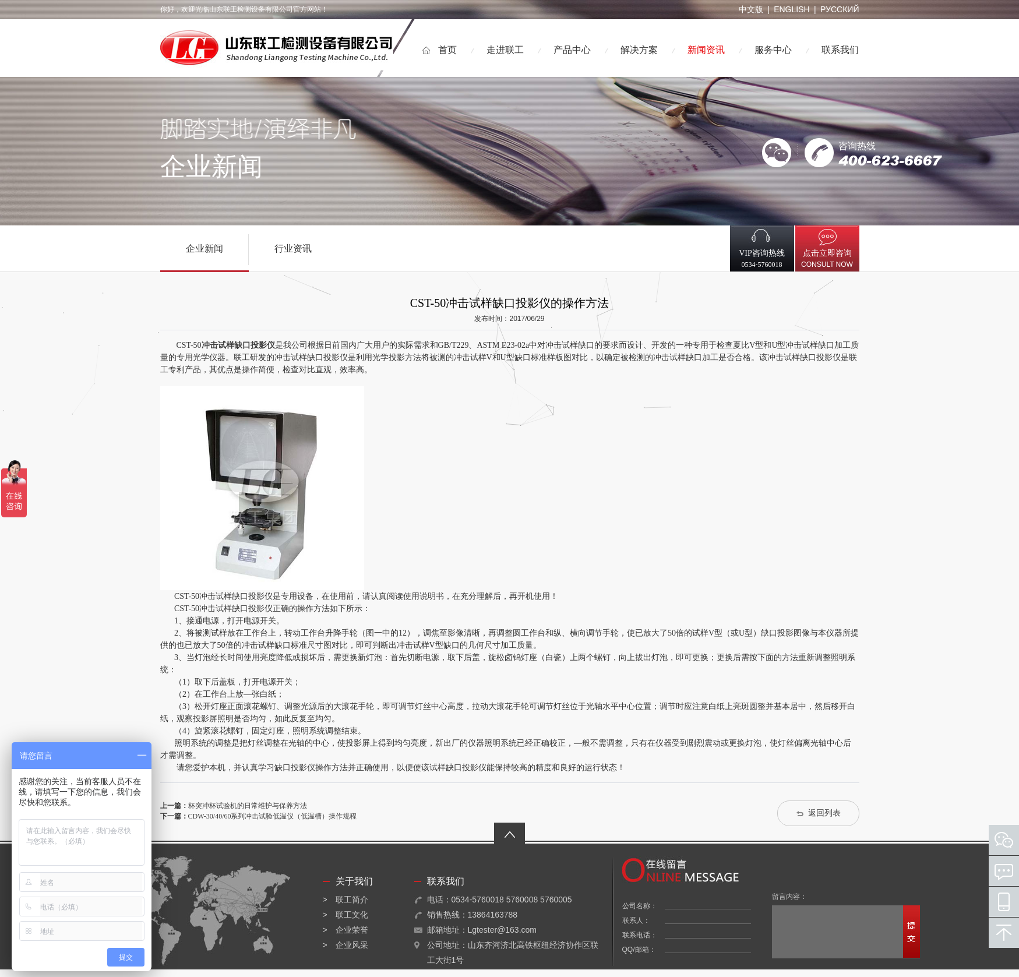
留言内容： (789, 897)
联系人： (636, 920)
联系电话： (639, 935)
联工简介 (352, 899)
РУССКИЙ (839, 9)
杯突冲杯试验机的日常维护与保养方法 (247, 806)
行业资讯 (293, 248)
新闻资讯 (706, 50)
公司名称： (639, 906)
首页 (447, 50)
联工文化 (352, 914)
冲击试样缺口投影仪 (238, 345)
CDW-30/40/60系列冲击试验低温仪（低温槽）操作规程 (272, 816)
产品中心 (572, 50)
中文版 (751, 9)
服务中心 (773, 50)
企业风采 (352, 945)
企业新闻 (204, 248)
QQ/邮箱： (639, 950)
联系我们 (840, 50)
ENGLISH (791, 9)
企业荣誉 (352, 929)
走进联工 (505, 50)
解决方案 (639, 50)
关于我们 (354, 881)
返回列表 (824, 813)
